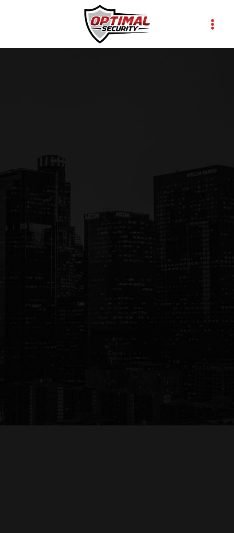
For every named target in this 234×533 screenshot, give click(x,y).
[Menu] (212, 24)
